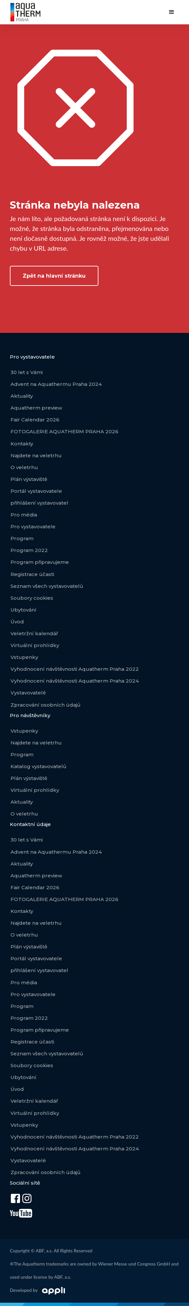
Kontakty (21, 443)
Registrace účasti (32, 574)
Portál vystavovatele (36, 491)
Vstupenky (24, 657)
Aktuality (21, 396)
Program (21, 538)
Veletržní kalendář (34, 633)
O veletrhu (24, 467)
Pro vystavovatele (32, 526)
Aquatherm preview (36, 408)
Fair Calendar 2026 (34, 419)
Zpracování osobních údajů (45, 705)
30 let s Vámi (26, 372)
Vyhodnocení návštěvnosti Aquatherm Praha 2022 (74, 669)
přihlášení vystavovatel (39, 503)
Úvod (17, 621)
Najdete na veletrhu (36, 455)
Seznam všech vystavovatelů (46, 586)
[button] (171, 12)
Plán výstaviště (28, 479)
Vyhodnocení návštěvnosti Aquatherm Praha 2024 (74, 681)
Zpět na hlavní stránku (54, 276)
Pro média (23, 515)
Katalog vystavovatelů (38, 766)
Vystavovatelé (28, 693)
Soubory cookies (31, 598)
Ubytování (23, 610)
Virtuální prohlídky (34, 645)
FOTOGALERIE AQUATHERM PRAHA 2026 (64, 431)
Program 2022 (29, 550)
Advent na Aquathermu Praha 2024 (56, 384)
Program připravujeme (39, 562)
